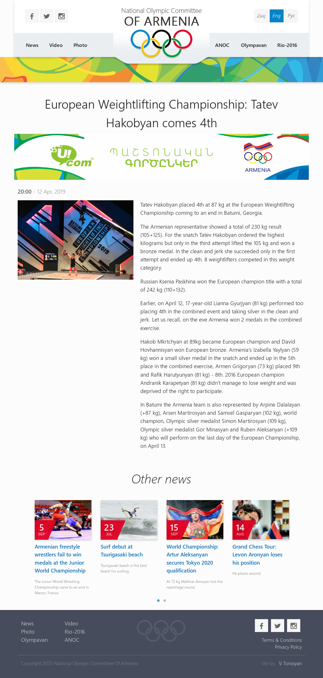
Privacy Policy (288, 647)
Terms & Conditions (282, 640)
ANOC (222, 45)
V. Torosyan (290, 663)
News (32, 45)
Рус (291, 15)
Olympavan (254, 45)
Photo (80, 45)
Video (56, 45)
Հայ (261, 15)
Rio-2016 (287, 45)
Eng (277, 15)
